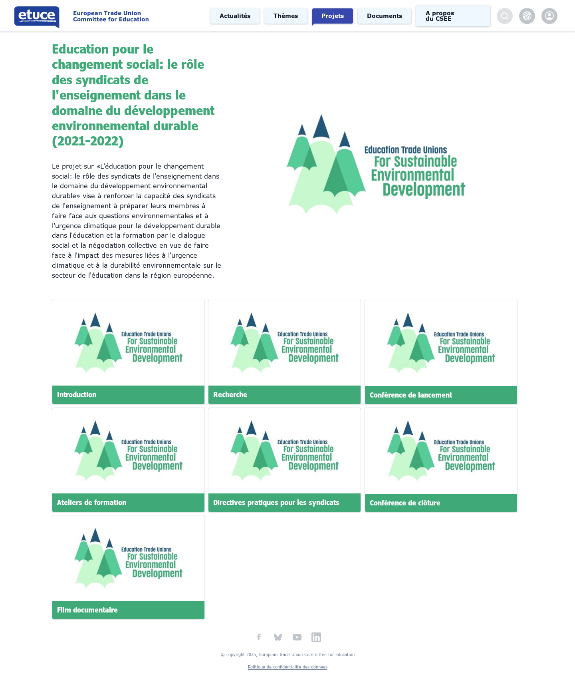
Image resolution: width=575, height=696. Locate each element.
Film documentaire (87, 610)
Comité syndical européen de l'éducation (109, 16)
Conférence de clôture (405, 502)
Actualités (235, 16)
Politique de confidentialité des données (287, 667)
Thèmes (286, 16)
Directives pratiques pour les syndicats (276, 502)
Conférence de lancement (411, 395)
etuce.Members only (549, 16)
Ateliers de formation (91, 502)
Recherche (230, 395)
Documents (384, 16)
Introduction (76, 395)
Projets (332, 16)
